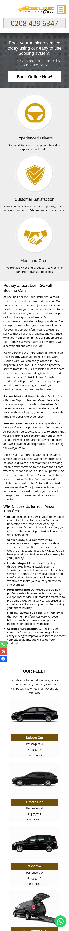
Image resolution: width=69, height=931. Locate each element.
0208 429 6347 (34, 23)
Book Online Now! (34, 76)
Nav (61, 9)
